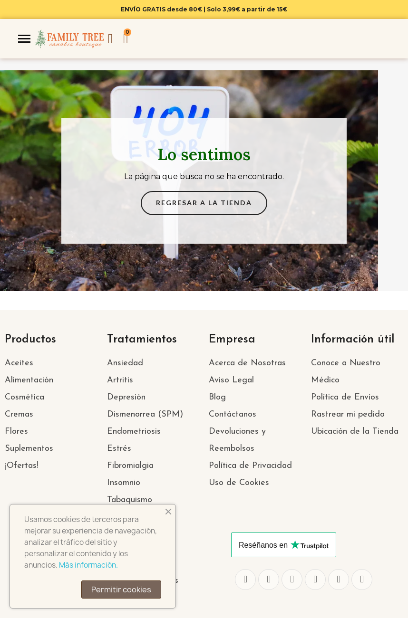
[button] (204, 203)
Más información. (88, 565)
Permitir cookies (121, 589)
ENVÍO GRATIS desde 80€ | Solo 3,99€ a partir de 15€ (204, 9)
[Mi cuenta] (110, 39)
